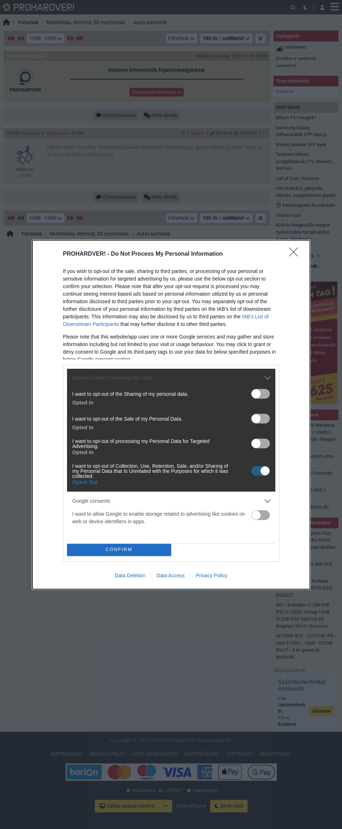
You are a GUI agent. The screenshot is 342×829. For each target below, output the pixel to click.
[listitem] (171, 378)
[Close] (296, 254)
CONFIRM (119, 549)
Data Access (170, 575)
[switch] (260, 394)
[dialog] (171, 414)
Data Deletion (130, 575)
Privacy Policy (211, 575)
